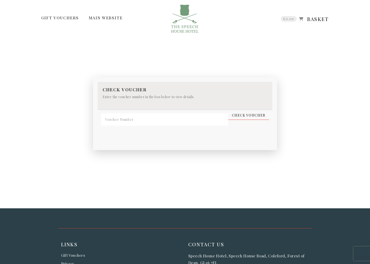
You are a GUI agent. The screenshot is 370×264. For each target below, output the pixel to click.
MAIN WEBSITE (106, 17)
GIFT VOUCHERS (60, 17)
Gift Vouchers (73, 255)
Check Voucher (248, 115)
